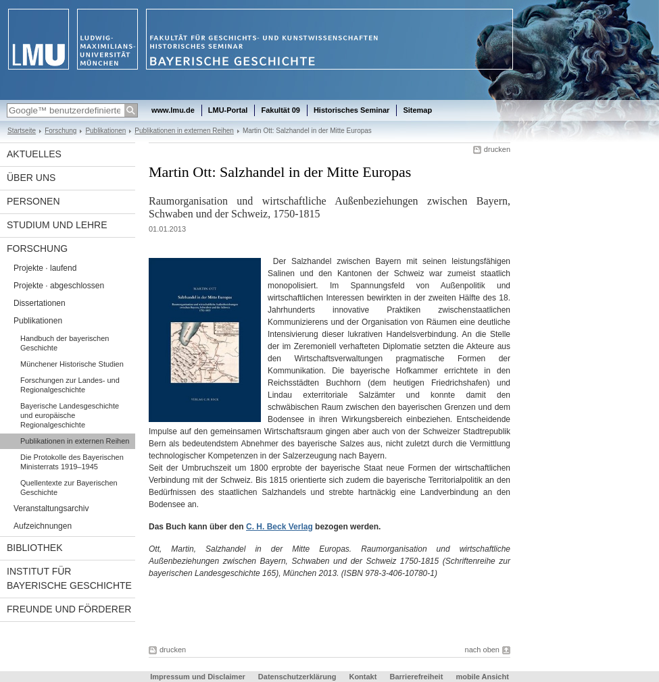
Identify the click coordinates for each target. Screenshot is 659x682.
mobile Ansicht (482, 677)
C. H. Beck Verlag (279, 526)
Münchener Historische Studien (72, 364)
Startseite (21, 130)
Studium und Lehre (57, 224)
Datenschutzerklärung (297, 677)
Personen (33, 201)
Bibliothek (34, 547)
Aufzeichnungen (43, 526)
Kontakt (362, 677)
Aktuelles (34, 154)
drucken (497, 149)
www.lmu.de (173, 110)
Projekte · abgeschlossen (59, 285)
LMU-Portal (228, 110)
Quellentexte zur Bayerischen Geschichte (69, 487)
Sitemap (417, 110)
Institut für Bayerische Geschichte (69, 578)
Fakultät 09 (280, 110)
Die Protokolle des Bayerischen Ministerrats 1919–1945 (72, 462)
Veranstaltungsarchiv (51, 508)
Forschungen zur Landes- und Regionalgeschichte (70, 385)
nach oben (482, 650)
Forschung (60, 130)
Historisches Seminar (352, 110)
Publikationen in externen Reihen (184, 130)
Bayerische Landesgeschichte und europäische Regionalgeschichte (69, 415)
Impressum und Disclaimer (197, 677)
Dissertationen (40, 303)
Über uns (31, 177)
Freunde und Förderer (69, 609)
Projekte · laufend (45, 268)
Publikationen (105, 130)
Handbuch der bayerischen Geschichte (64, 343)
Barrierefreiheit (417, 677)
